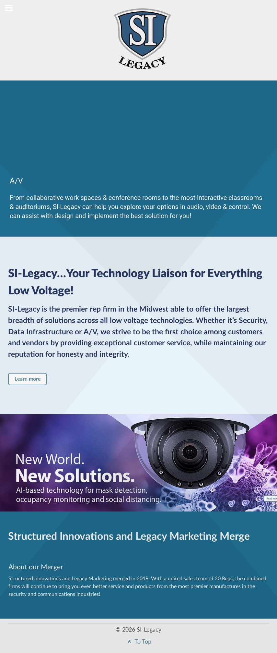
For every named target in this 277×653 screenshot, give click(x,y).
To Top (139, 642)
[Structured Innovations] (142, 44)
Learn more (28, 379)
